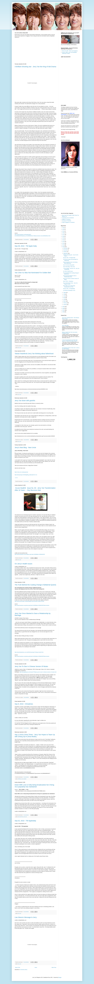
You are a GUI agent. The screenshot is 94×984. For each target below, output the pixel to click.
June (64, 295)
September (65, 253)
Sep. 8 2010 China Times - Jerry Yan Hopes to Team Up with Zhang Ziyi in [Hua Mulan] (35, 735)
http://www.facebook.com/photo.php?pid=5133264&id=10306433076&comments (32, 656)
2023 (63, 229)
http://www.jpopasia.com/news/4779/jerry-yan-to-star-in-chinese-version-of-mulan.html (37, 672)
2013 (63, 241)
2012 (63, 243)
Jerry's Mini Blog (65, 325)
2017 (63, 234)
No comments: (26, 239)
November (65, 249)
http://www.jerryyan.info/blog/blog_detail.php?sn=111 (26, 474)
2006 (63, 311)
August (64, 292)
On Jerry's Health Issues (23, 564)
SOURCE (16, 477)
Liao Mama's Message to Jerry (26, 917)
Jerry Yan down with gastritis (25, 400)
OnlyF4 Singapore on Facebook (68, 222)
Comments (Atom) (23, 969)
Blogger (59, 977)
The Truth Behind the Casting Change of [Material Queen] (35, 585)
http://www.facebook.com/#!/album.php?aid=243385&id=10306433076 (30, 554)
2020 (63, 232)
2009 (63, 306)
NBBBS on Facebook (66, 219)
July (64, 294)
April (64, 299)
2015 (63, 238)
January (65, 304)
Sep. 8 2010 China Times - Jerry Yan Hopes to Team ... (70, 284)
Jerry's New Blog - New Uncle (25, 447)
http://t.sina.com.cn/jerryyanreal (21, 472)
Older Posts (54, 967)
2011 (63, 245)
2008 (63, 308)
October (65, 251)
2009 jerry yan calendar (22, 778)
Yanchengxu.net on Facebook (68, 217)
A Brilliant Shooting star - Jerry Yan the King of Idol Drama (35, 67)
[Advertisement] (70, 385)
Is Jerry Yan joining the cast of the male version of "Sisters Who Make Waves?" (69, 340)
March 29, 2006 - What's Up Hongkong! (69, 50)
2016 (63, 236)
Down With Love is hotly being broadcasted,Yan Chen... (69, 286)
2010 (63, 246)
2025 (63, 227)
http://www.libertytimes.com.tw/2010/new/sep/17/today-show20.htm (29, 652)
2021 (63, 231)
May (64, 297)
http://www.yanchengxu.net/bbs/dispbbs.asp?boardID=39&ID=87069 (29, 601)
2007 (63, 310)
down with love (20, 816)
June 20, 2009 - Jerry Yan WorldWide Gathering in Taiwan (69, 53)
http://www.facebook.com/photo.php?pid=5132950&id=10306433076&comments (32, 605)
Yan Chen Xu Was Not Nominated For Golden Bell (33, 273)
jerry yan (19, 347)
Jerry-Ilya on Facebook (66, 220)
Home (36, 967)
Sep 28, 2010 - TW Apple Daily (26, 246)
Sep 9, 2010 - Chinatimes (24, 704)
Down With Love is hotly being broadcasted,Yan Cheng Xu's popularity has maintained (34, 786)
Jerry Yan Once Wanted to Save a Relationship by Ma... (69, 276)
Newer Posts (17, 967)
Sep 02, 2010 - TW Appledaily (25, 821)
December (65, 248)
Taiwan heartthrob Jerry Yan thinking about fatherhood (34, 353)
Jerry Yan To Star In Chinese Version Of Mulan (31, 666)
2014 (63, 239)
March (64, 301)
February (65, 302)
